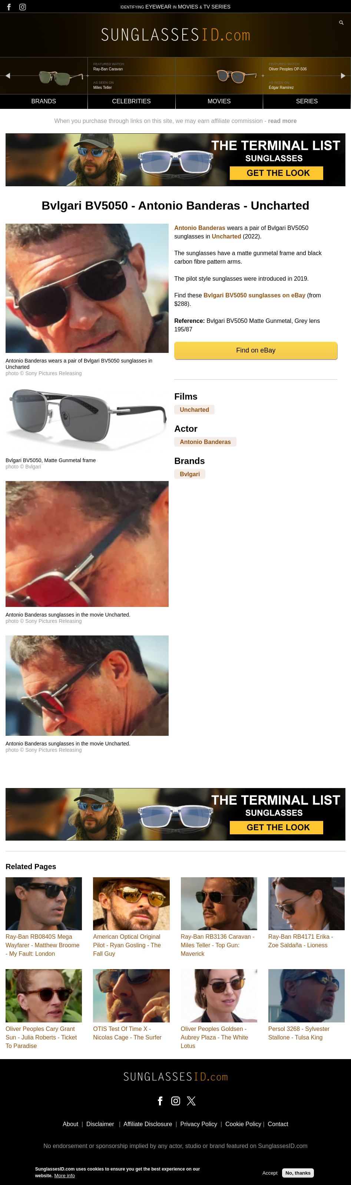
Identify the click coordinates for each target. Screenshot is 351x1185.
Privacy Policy (199, 1124)
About (70, 1124)
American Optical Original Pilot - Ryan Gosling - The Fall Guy (127, 945)
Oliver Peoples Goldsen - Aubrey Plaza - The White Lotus (214, 1037)
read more (282, 121)
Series (307, 101)
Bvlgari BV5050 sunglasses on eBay (254, 295)
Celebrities (131, 101)
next (343, 75)
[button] (87, 351)
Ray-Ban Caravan (108, 69)
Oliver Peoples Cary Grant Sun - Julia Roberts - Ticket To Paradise (41, 1037)
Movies (219, 101)
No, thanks (298, 1173)
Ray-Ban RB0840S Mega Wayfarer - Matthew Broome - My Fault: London (42, 945)
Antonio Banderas (199, 228)
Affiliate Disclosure (147, 1124)
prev (8, 75)
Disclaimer (100, 1124)
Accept (270, 1173)
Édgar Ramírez (281, 88)
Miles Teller (102, 88)
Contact (278, 1124)
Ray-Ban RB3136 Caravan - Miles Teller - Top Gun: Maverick (218, 945)
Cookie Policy (243, 1124)
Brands (44, 101)
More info (64, 1175)
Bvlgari (190, 474)
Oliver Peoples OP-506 (288, 69)
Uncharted (226, 236)
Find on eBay (255, 350)
